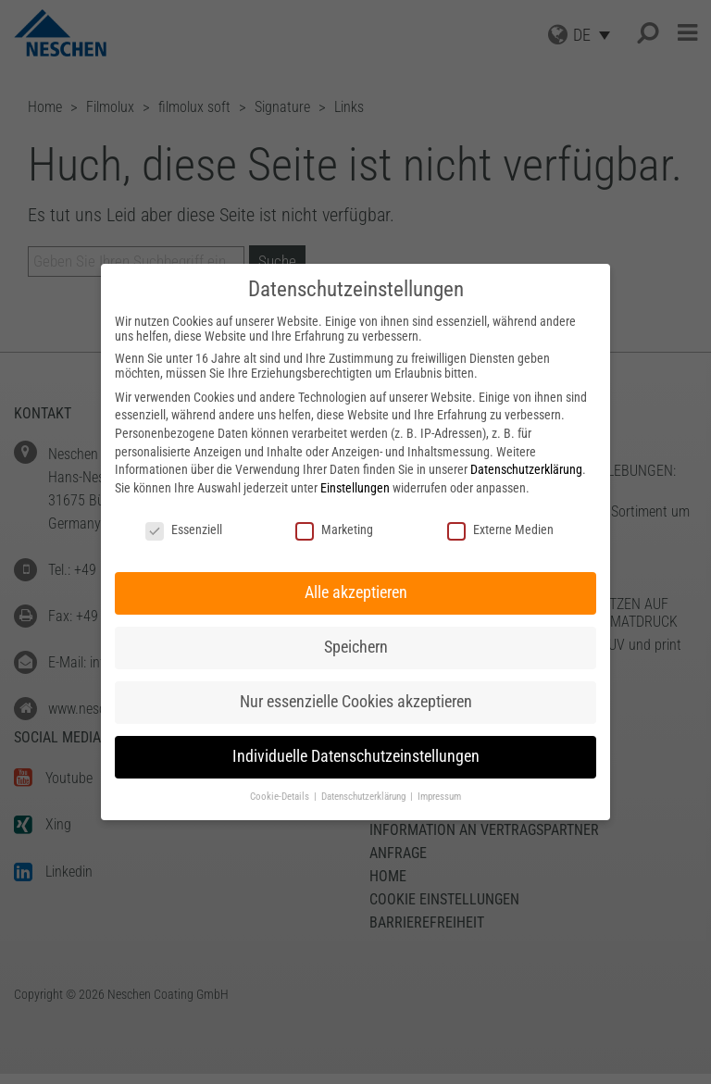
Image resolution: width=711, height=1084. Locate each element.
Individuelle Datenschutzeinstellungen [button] (356, 756)
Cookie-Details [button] (281, 797)
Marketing (334, 529)
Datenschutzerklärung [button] (364, 797)
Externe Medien (500, 529)
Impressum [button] (439, 797)
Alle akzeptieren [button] (356, 592)
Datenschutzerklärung (526, 469)
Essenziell (183, 529)
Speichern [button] (356, 647)
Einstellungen (355, 487)
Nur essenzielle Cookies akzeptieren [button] (356, 701)
